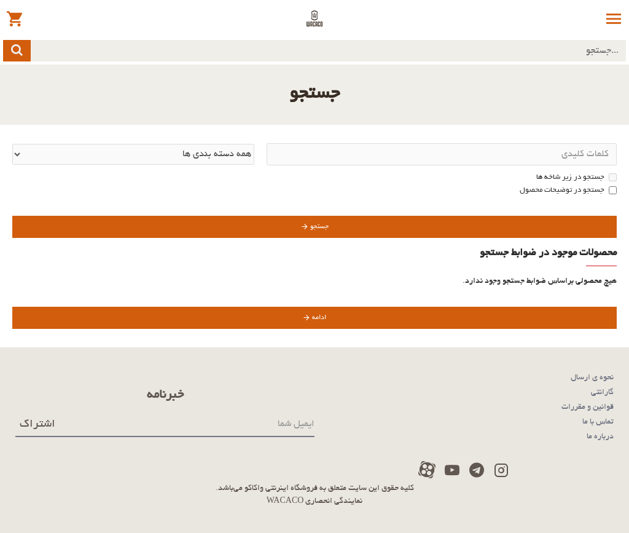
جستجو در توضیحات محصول (568, 190)
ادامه (319, 318)
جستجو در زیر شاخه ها (576, 177)
